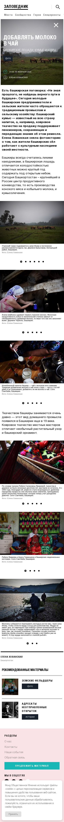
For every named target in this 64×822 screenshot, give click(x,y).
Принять (13, 814)
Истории (30, 717)
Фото (8, 58)
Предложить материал (32, 766)
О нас (8, 741)
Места (8, 15)
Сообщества (23, 15)
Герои (37, 15)
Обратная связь (14, 758)
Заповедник (16, 7)
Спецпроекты (52, 15)
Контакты (10, 747)
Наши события (13, 752)
